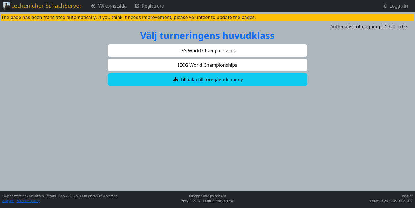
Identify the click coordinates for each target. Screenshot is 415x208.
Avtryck (8, 200)
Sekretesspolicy (28, 200)
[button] (207, 50)
